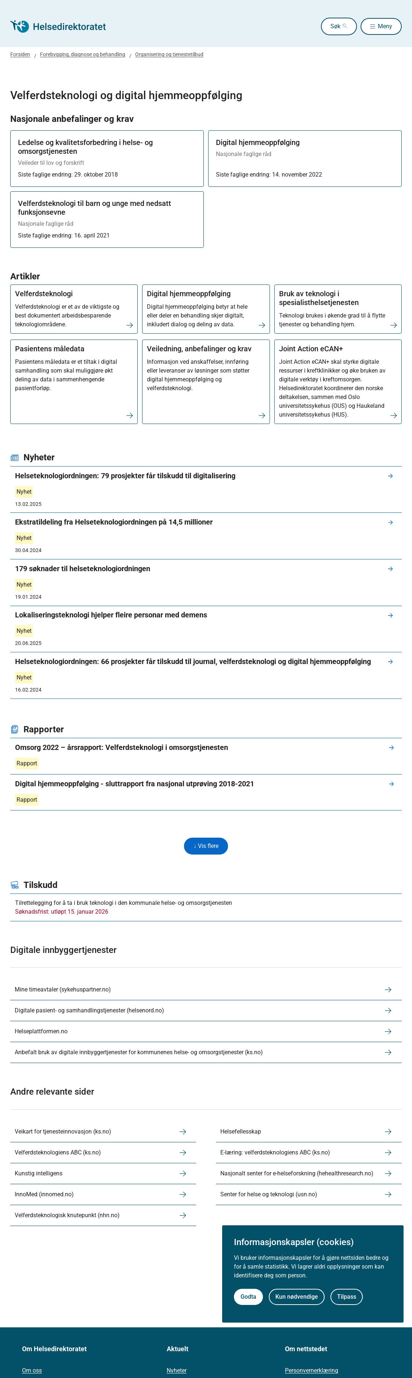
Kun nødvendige (296, 1296)
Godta (248, 1296)
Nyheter (177, 1371)
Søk (327, 26)
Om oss (32, 1371)
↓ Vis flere (206, 846)
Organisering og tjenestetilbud (169, 54)
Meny (385, 26)
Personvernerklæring (311, 1371)
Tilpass (346, 1296)
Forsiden (20, 54)
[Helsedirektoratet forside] (63, 26)
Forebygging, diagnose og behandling (82, 54)
